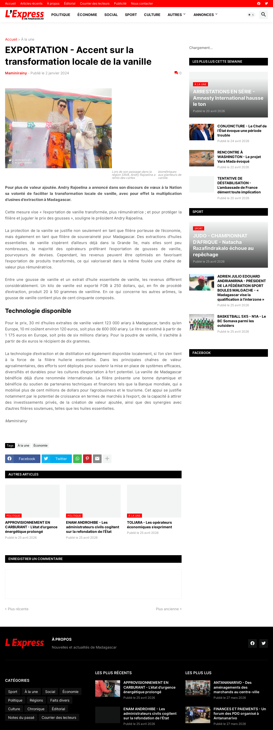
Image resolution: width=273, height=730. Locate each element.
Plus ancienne (167, 609)
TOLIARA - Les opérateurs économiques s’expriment (149, 524)
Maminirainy (16, 73)
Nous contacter (142, 3)
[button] (251, 14)
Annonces (204, 14)
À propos (53, 3)
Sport (131, 14)
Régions (36, 700)
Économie (87, 14)
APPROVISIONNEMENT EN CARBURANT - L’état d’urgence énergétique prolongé (31, 527)
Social (111, 14)
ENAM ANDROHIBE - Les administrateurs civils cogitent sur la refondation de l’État (92, 527)
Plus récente (18, 609)
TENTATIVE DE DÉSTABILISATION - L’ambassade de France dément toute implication (239, 185)
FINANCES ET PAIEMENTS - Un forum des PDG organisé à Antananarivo (240, 713)
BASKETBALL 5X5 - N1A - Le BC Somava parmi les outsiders (241, 321)
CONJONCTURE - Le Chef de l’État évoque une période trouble (242, 130)
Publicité (120, 3)
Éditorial (69, 3)
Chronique (35, 709)
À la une (27, 39)
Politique (60, 14)
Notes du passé (21, 717)
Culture (152, 14)
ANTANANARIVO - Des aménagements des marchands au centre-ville (236, 687)
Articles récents (31, 3)
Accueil (10, 3)
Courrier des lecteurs (94, 3)
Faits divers (59, 700)
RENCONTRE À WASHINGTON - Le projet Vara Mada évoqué (239, 156)
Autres (175, 14)
